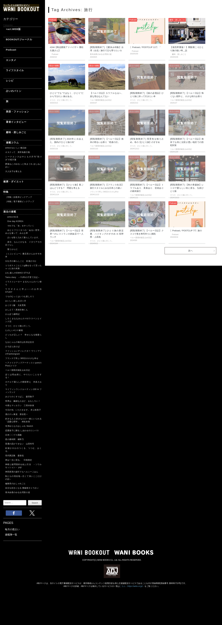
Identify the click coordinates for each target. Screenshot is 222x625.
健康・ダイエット (13, 181)
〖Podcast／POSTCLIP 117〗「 (145, 47)
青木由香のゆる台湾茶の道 (17, 492)
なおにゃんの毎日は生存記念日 (19, 342)
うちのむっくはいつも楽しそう (19, 296)
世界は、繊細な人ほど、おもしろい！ (22, 401)
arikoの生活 (11, 217)
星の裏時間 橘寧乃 (14, 439)
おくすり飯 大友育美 (15, 305)
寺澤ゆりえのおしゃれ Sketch (19, 426)
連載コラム (11, 142)
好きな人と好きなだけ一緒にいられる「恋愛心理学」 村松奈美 (23, 420)
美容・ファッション (16, 111)
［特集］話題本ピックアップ (18, 197)
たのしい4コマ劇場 (14, 330)
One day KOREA (14, 221)
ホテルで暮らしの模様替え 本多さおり (23, 383)
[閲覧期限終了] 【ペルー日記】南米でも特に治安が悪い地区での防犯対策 (187, 142)
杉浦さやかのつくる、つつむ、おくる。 (23, 449)
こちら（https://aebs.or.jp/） (132, 586)
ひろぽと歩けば (12, 346)
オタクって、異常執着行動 (17, 152)
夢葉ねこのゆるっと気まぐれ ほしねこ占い (23, 165)
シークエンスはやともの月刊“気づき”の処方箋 (23, 158)
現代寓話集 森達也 (14, 455)
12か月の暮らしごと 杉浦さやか (20, 261)
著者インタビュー (15, 121)
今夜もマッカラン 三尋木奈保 (19, 405)
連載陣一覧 (11, 534)
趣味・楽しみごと (15, 132)
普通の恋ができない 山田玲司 (19, 444)
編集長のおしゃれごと (15, 483)
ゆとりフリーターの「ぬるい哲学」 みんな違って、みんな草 (23, 231)
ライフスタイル (13, 70)
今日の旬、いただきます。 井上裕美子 (23, 410)
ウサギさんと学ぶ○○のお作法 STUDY (23, 290)
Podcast (9, 49)
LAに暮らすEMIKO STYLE (17, 273)
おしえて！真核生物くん (16, 310)
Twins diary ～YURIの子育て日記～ (22, 277)
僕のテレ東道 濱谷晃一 (16, 414)
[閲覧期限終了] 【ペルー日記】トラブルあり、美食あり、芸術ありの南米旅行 (147, 188)
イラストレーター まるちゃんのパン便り (23, 283)
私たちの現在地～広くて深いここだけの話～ (23, 477)
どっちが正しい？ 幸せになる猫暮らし (23, 336)
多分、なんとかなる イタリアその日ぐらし (23, 243)
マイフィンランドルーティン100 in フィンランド (23, 390)
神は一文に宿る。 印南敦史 (19, 460)
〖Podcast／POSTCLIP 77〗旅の (186, 230)
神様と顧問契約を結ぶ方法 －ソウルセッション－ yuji (23, 466)
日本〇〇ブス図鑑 (13, 435)
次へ (190, 250)
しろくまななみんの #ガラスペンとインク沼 (23, 320)
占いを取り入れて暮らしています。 (22, 237)
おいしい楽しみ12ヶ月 (15, 301)
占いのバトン (12, 91)
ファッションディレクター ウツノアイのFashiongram (23, 352)
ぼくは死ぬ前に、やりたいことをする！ (23, 376)
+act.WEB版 (12, 29)
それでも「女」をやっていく (19, 226)
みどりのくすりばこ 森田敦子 (19, 396)
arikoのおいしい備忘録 (16, 148)
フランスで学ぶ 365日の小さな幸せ (21, 358)
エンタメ (9, 60)
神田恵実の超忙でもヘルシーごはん (21, 472)
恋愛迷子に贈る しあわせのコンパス (22, 430)
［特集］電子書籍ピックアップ (19, 201)
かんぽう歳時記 (12, 314)
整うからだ (11, 249)
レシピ (8, 80)
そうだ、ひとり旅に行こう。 (18, 326)
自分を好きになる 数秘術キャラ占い (22, 488)
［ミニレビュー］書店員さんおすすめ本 (23, 255)
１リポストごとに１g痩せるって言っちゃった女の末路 (23, 267)
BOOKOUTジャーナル (17, 39)
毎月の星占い (12, 529)
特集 (6, 191)
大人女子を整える (13, 171)
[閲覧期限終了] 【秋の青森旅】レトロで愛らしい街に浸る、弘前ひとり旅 (187, 188)
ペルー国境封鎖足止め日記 (17, 370)
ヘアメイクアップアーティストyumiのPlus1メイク (23, 364)
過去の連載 (9, 211)
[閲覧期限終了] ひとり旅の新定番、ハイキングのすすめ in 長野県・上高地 (107, 233)
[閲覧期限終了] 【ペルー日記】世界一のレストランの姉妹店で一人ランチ (66, 233)
